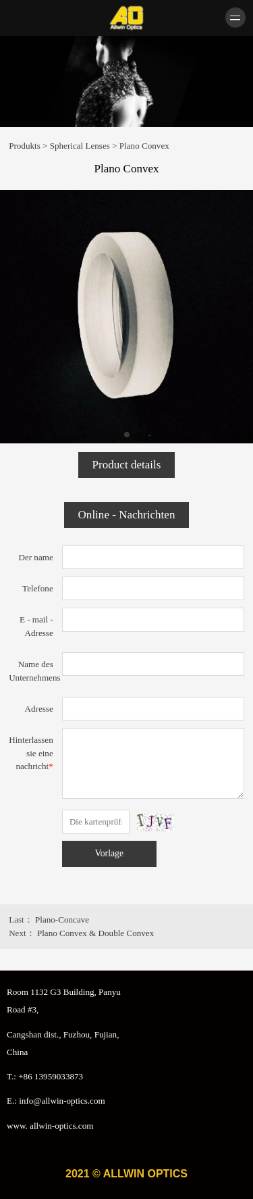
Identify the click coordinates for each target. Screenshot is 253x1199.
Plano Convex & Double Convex (95, 933)
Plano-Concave (62, 919)
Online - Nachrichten (126, 514)
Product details (126, 464)
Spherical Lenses (80, 146)
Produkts (24, 146)
